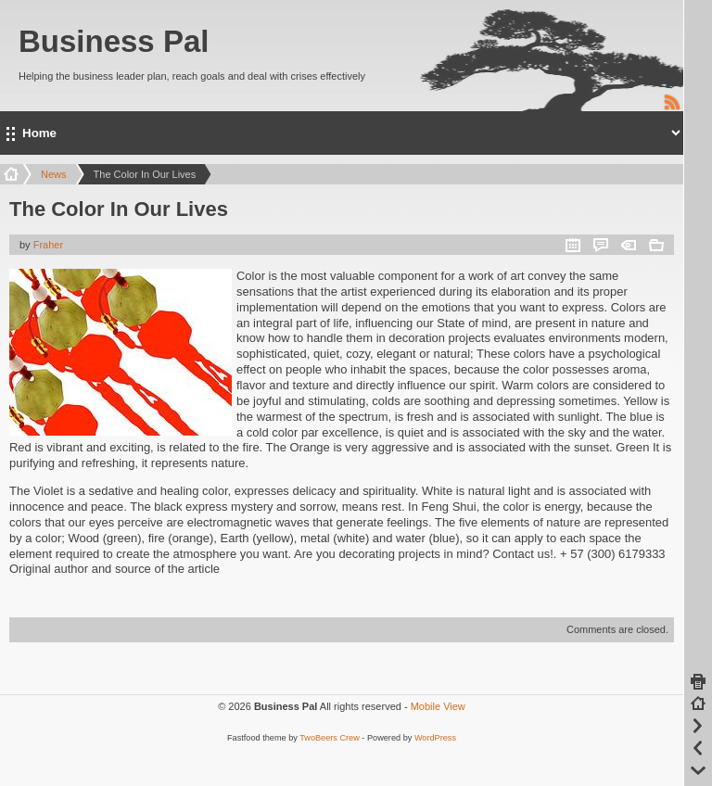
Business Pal (114, 41)
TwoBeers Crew (329, 737)
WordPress (435, 737)
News (54, 174)
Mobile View (438, 706)
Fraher (48, 244)
